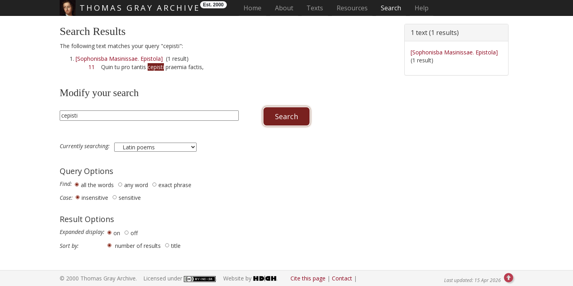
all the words (97, 185)
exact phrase (174, 185)
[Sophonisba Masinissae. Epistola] (119, 58)
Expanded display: (82, 232)
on (116, 233)
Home (255, 7)
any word (136, 185)
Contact (342, 278)
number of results (138, 245)
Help (422, 8)
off (134, 233)
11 (91, 67)
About (284, 8)
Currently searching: (85, 146)
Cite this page (307, 278)
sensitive (130, 197)
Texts (314, 8)
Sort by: (69, 245)
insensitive (95, 197)
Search (391, 8)
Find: (66, 183)
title (176, 245)
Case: (66, 197)
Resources (352, 8)
